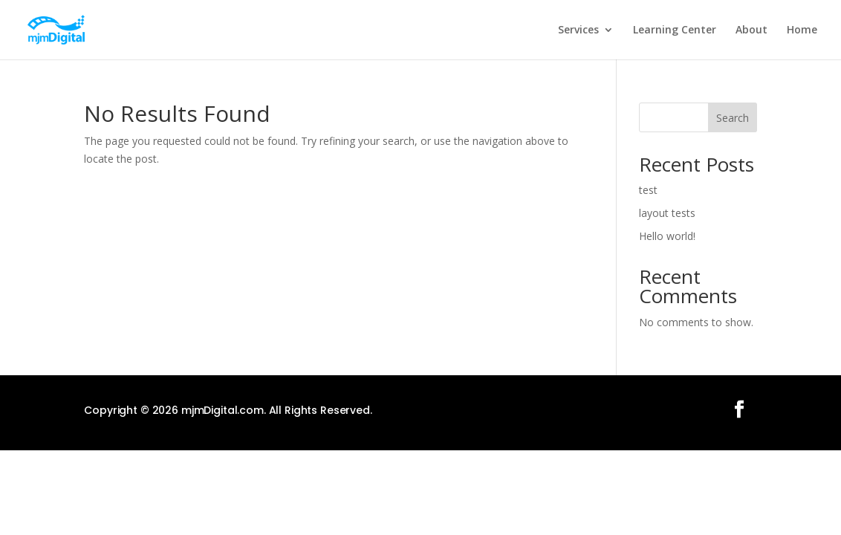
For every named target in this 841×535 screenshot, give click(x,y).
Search (732, 118)
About (751, 30)
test (648, 190)
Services (578, 30)
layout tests (667, 213)
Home (802, 30)
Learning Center (674, 30)
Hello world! (667, 236)
